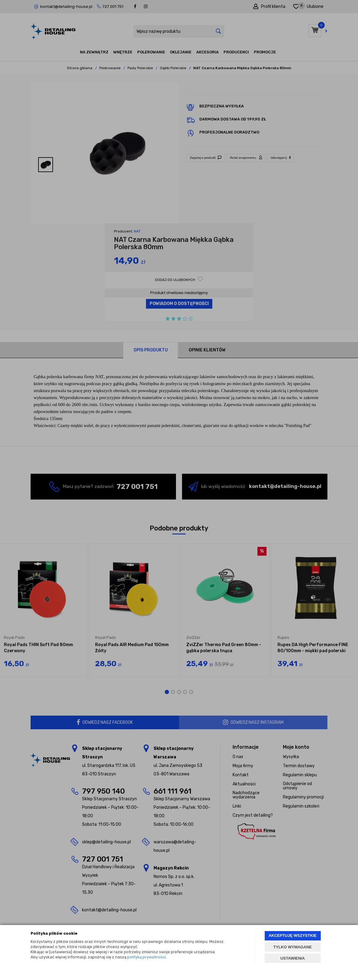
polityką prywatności (146, 957)
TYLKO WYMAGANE (292, 947)
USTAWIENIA (292, 958)
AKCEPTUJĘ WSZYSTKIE (293, 935)
